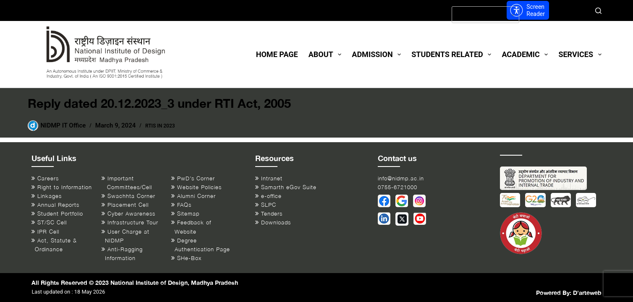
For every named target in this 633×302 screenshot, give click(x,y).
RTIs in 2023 (160, 126)
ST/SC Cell (52, 222)
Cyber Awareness (131, 214)
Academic (526, 54)
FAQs (184, 205)
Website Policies (199, 187)
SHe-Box (189, 258)
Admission (378, 54)
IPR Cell (48, 232)
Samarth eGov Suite (288, 187)
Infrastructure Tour (132, 222)
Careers (48, 178)
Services (579, 54)
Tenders (271, 214)
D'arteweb (587, 292)
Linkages (49, 196)
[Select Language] (485, 14)
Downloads (276, 222)
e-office (271, 196)
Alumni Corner (196, 196)
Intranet (271, 178)
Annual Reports (58, 205)
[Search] (598, 11)
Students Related (452, 54)
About (327, 54)
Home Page (277, 54)
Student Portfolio (60, 214)
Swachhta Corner (131, 196)
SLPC (268, 205)
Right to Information (64, 187)
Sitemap (188, 214)
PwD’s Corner (196, 178)
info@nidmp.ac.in (401, 178)
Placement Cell (128, 205)
